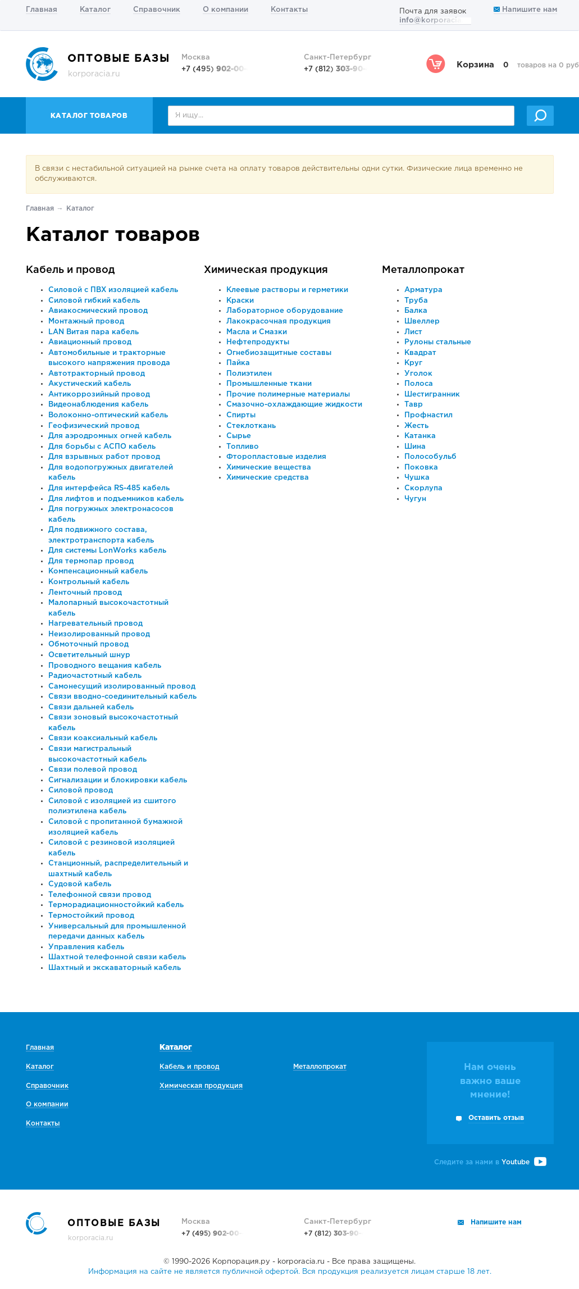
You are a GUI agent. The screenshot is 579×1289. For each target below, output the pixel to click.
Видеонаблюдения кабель (98, 405)
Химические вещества (268, 467)
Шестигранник (432, 394)
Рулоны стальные (437, 342)
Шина (415, 447)
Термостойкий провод (91, 916)
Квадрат (420, 353)
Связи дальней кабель (91, 707)
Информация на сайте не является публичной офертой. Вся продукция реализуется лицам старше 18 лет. (289, 1272)
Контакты (289, 10)
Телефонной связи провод (99, 895)
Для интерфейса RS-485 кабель (109, 488)
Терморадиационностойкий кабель (116, 905)
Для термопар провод (91, 561)
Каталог (95, 10)
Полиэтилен (249, 374)
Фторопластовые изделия (276, 457)
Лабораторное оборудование (284, 311)
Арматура (423, 290)
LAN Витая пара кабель (93, 332)
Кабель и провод (70, 270)
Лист (413, 332)
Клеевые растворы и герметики (287, 290)
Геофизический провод (93, 426)
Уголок (418, 374)
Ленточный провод (85, 593)
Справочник (156, 10)
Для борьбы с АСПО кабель (102, 447)
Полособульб (430, 457)
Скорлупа (423, 488)
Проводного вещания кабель (104, 666)
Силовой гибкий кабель (94, 301)
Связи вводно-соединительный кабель (122, 697)
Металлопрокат (423, 270)
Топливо (242, 447)
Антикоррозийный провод (99, 394)
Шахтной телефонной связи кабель (117, 957)
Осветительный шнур (89, 655)
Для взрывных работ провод (104, 457)
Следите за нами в (490, 1162)
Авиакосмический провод (98, 311)
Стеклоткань (251, 426)
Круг (413, 363)
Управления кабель (86, 947)
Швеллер (422, 321)
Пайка (238, 363)
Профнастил (428, 415)
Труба (416, 301)
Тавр (413, 405)
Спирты (241, 415)
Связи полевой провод (92, 770)
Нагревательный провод (95, 624)
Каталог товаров (89, 116)
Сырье (238, 436)
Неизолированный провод (99, 634)
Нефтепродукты (257, 342)
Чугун (415, 499)
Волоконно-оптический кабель (108, 415)
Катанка (420, 436)
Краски (240, 301)
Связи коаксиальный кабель (102, 738)
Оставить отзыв (496, 1118)
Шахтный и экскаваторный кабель (114, 968)
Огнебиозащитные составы (278, 353)
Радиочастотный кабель (95, 676)
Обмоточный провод (88, 644)
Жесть (416, 426)
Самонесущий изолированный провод (121, 687)
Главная (41, 10)
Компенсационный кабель (98, 571)
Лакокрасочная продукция (278, 321)
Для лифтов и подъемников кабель (116, 499)
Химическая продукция (266, 270)
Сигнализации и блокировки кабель (117, 780)
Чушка (417, 478)
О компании (225, 10)
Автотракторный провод (96, 374)
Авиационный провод (89, 342)
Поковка (421, 467)
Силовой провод (80, 790)
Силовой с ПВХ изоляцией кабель (113, 290)
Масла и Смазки (256, 332)
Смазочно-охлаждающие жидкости (294, 405)
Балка (415, 311)
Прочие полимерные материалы (288, 394)
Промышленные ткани (269, 384)
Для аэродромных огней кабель (109, 436)
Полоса (418, 384)
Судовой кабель (79, 884)
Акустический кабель (89, 384)
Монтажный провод (86, 321)
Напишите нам (525, 10)
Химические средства (267, 478)
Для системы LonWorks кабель (107, 551)
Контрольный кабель (88, 582)
